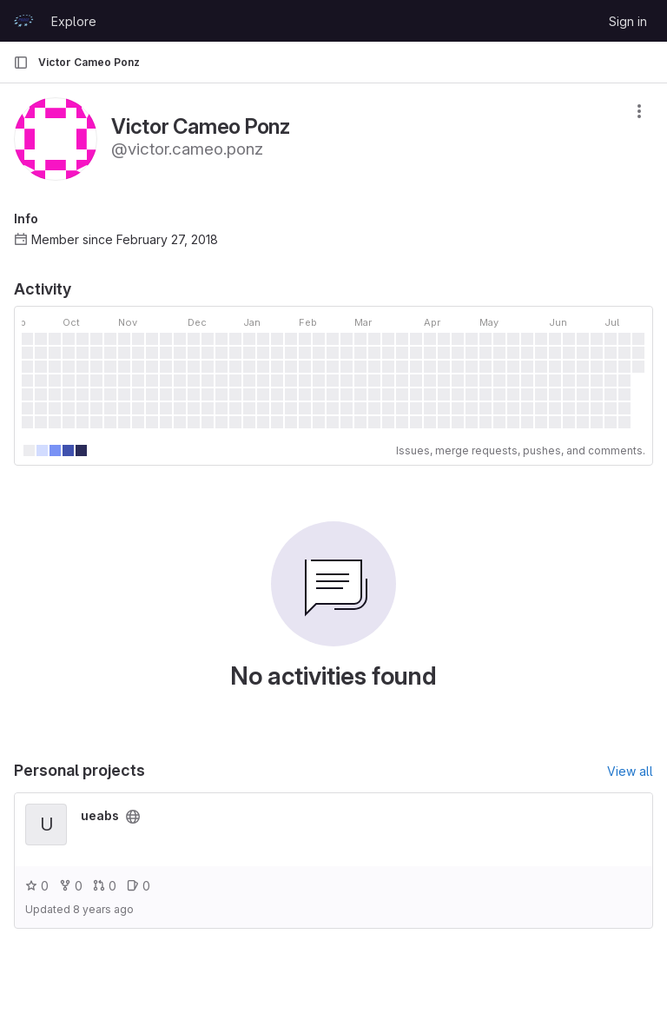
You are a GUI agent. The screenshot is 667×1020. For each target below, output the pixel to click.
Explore (73, 21)
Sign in (628, 21)
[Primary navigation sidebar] (21, 62)
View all (630, 771)
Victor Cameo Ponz (89, 62)
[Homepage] (23, 21)
